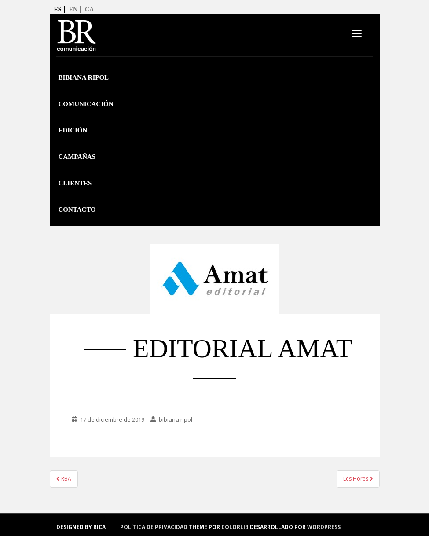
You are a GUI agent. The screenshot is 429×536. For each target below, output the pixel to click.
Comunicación (86, 103)
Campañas (77, 156)
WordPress (324, 527)
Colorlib (235, 527)
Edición (73, 130)
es (58, 9)
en (73, 9)
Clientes (75, 183)
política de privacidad (153, 527)
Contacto (77, 209)
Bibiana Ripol (84, 77)
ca (89, 9)
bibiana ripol (175, 419)
